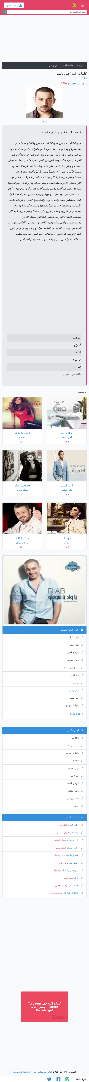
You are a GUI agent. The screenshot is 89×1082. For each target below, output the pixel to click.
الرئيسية (80, 65)
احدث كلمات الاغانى (74, 817)
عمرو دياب (68, 878)
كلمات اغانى (67, 65)
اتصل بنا (27, 1072)
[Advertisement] (44, 40)
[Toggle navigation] (82, 5)
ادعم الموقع (46, 1072)
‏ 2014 (64, 83)
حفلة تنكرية (75, 885)
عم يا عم (77, 675)
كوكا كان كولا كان (72, 893)
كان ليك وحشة (74, 840)
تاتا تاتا (78, 760)
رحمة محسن (61, 885)
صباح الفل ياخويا (73, 667)
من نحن (36, 1072)
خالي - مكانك (74, 847)
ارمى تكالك (75, 637)
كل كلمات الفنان (76, 714)
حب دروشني (75, 798)
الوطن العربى (74, 652)
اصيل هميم (61, 847)
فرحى (78, 682)
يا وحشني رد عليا (73, 870)
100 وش (77, 738)
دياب (84, 78)
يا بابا (78, 878)
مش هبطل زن (74, 698)
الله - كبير (76, 825)
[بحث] (4, 12)
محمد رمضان (59, 855)
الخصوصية (18, 1072)
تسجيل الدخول (14, 5)
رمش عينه (75, 863)
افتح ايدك (76, 645)
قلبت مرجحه (75, 745)
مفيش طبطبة (74, 855)
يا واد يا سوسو (77, 83)
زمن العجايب (75, 660)
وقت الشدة (75, 832)
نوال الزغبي (64, 825)
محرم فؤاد (63, 863)
